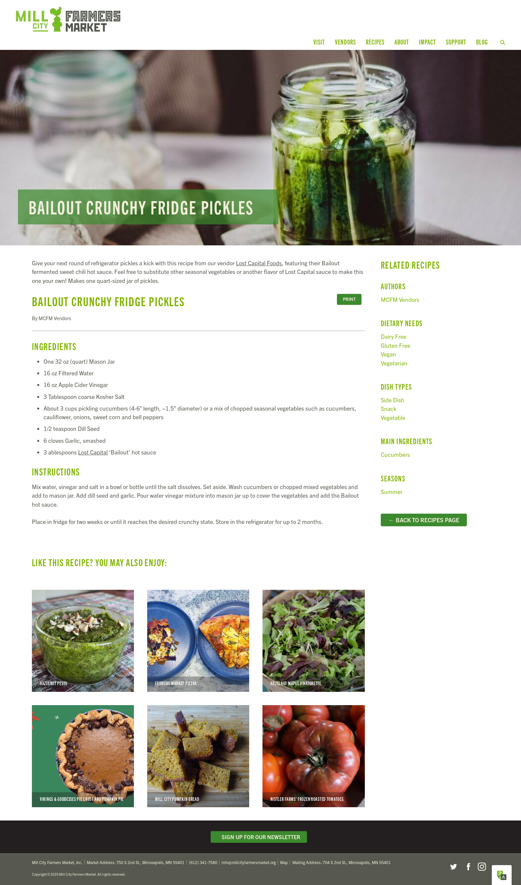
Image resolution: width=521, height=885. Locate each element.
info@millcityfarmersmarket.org (249, 862)
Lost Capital (93, 452)
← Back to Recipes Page (423, 519)
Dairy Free (393, 336)
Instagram (481, 866)
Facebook (467, 866)
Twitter (453, 866)
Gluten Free (395, 345)
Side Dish (392, 400)
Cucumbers (395, 454)
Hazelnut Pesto (83, 641)
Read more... (260, 147)
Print (349, 299)
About (401, 42)
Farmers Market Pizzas (198, 641)
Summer (391, 491)
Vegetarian (394, 363)
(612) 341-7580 (203, 862)
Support (456, 42)
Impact (427, 42)
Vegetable (393, 417)
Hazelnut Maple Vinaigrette (313, 641)
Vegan (388, 354)
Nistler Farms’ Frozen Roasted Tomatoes (313, 756)
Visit (319, 42)
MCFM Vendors (400, 299)
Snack (388, 408)
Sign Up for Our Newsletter (259, 836)
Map (284, 862)
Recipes (375, 42)
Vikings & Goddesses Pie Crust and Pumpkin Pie (83, 756)
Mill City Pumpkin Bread (198, 756)
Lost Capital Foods (259, 263)
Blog (482, 42)
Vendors (345, 42)
